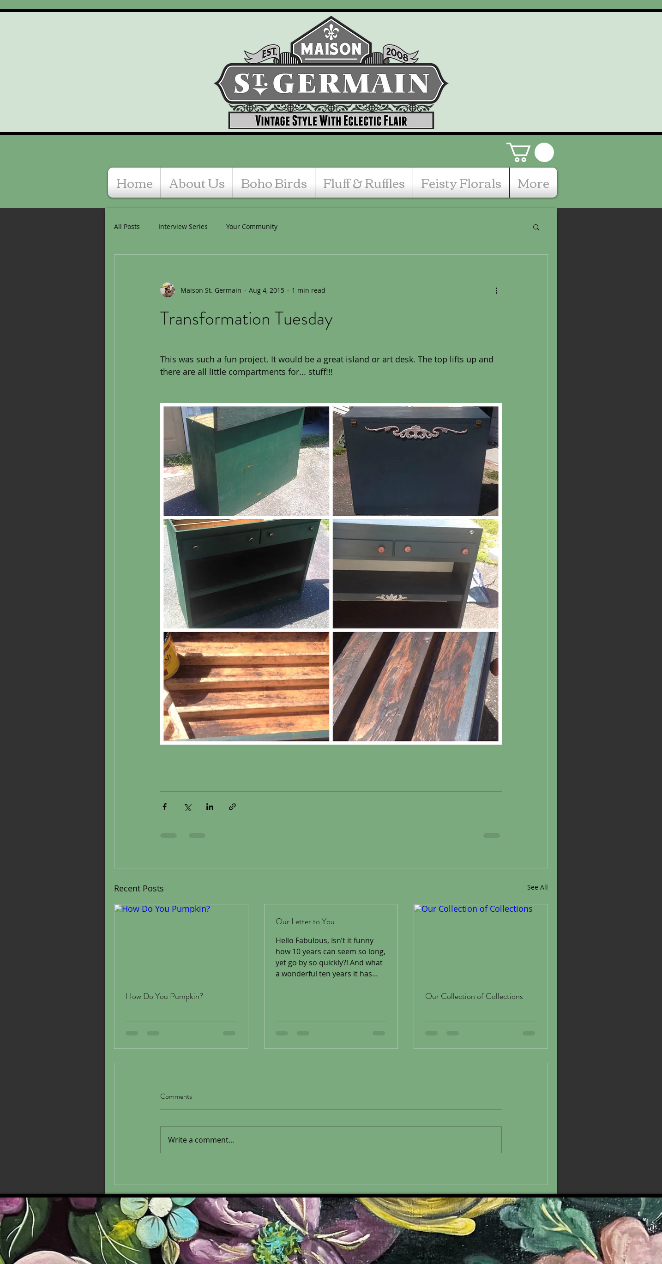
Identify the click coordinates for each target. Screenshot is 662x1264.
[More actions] (496, 289)
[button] (530, 152)
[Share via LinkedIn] (209, 806)
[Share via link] (232, 806)
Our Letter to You (305, 921)
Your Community (251, 226)
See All (537, 887)
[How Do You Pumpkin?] (181, 941)
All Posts (127, 226)
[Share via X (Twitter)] (187, 806)
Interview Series (183, 226)
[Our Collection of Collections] (481, 941)
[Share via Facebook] (164, 806)
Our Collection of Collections (474, 996)
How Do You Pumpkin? (164, 996)
